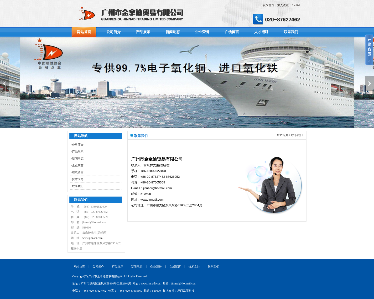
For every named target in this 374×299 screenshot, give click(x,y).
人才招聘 (261, 32)
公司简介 (113, 32)
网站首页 (84, 32)
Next (369, 83)
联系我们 (291, 32)
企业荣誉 (202, 32)
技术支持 (77, 179)
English (296, 5)
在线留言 (232, 32)
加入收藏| (283, 5)
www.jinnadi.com (92, 238)
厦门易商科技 (185, 290)
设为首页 (268, 5)
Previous (4, 83)
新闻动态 (173, 32)
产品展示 (143, 32)
